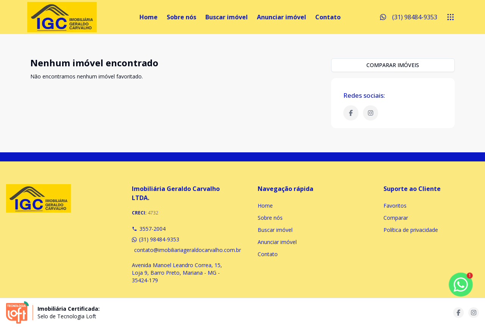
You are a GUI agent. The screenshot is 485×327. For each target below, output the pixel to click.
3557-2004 (149, 228)
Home (148, 17)
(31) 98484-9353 (155, 239)
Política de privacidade (410, 229)
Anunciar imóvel (281, 17)
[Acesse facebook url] (458, 312)
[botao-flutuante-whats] (461, 284)
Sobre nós (181, 17)
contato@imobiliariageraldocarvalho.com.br (180, 249)
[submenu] (450, 17)
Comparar (395, 217)
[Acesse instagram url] (473, 312)
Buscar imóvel (226, 17)
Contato (328, 17)
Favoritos (395, 205)
